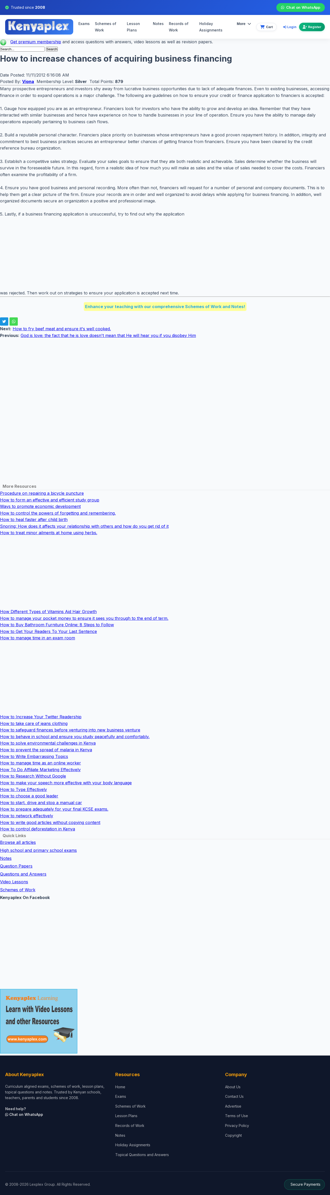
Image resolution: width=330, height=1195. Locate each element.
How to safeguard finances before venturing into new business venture (70, 729)
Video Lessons (14, 881)
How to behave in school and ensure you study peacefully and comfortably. (75, 736)
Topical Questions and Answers (142, 1154)
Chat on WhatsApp (300, 7)
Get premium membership (35, 41)
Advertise (233, 1106)
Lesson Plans (133, 26)
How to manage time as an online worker (40, 762)
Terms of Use (236, 1116)
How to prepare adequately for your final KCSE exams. (54, 809)
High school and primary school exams (38, 850)
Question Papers (16, 866)
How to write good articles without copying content (50, 822)
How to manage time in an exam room (37, 637)
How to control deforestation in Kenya (37, 828)
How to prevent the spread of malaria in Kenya (46, 749)
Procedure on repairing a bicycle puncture (42, 493)
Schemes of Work (105, 26)
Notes (158, 23)
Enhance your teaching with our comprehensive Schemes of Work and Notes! (165, 306)
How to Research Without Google (33, 776)
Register (312, 27)
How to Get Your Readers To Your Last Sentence (48, 631)
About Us (233, 1087)
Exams (84, 23)
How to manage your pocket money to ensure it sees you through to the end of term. (84, 618)
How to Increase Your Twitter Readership (40, 716)
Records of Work (178, 26)
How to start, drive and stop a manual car (41, 802)
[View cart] (266, 27)
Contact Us (234, 1096)
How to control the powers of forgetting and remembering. (58, 513)
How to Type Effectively (23, 789)
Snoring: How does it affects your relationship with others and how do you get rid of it (84, 526)
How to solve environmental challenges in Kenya (48, 743)
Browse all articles (18, 842)
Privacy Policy (237, 1125)
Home (120, 1087)
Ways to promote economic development (40, 506)
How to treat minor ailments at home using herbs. (48, 532)
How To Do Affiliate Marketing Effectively (40, 769)
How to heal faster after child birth (34, 519)
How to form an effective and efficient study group (49, 499)
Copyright (233, 1135)
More (244, 24)
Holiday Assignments (132, 1145)
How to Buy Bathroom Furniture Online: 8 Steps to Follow (57, 624)
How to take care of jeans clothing (34, 723)
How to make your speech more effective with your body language (66, 782)
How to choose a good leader (29, 795)
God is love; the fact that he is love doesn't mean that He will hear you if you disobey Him (108, 335)
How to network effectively (26, 815)
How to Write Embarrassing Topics (34, 756)
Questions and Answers (23, 874)
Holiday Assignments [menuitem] (210, 26)
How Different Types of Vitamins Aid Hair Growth (48, 611)
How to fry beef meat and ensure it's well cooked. (62, 328)
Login (289, 27)
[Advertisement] (154, 254)
